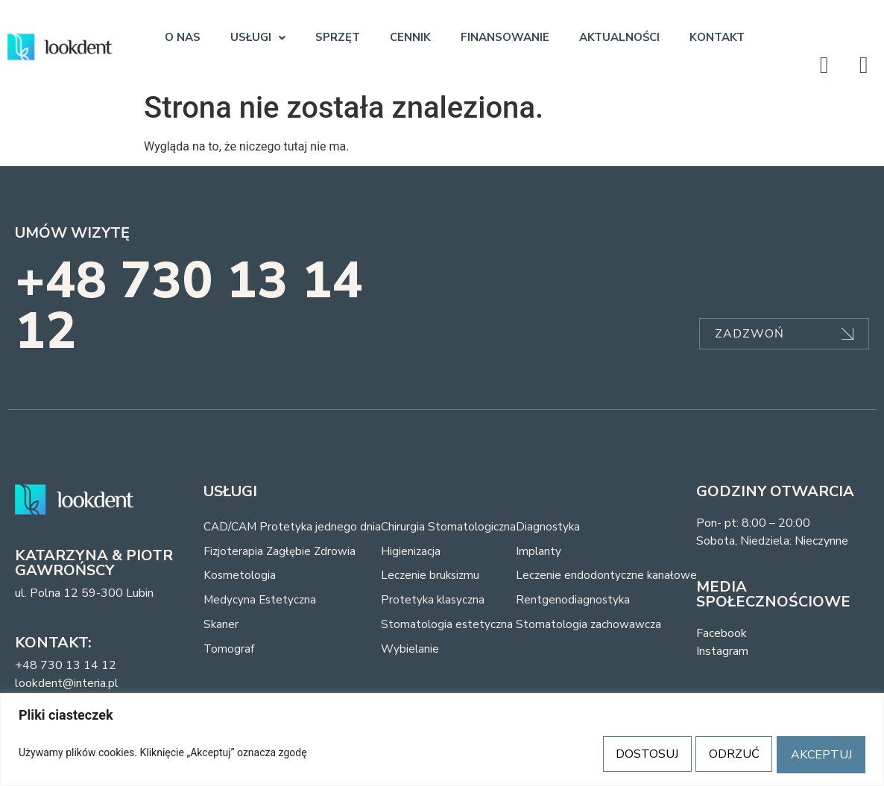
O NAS (183, 37)
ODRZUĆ (724, 754)
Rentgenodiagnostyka (579, 603)
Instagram (722, 651)
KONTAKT (717, 37)
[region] (442, 740)
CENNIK (410, 37)
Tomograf (229, 653)
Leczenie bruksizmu (435, 577)
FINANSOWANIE (505, 37)
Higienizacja (415, 552)
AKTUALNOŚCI (619, 37)
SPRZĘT (337, 37)
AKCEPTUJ (818, 754)
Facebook (721, 633)
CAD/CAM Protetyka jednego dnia (294, 527)
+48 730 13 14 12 (189, 306)
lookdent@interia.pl (67, 683)
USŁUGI (257, 37)
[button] (257, 37)
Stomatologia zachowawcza (595, 628)
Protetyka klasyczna (438, 603)
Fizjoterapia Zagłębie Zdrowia (281, 552)
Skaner (221, 628)
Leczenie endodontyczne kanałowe (612, 577)
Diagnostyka (554, 527)
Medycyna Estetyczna (261, 603)
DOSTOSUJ (630, 754)
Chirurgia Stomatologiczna (453, 527)
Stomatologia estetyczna (452, 628)
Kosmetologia (240, 577)
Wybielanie (414, 653)
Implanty (544, 552)
